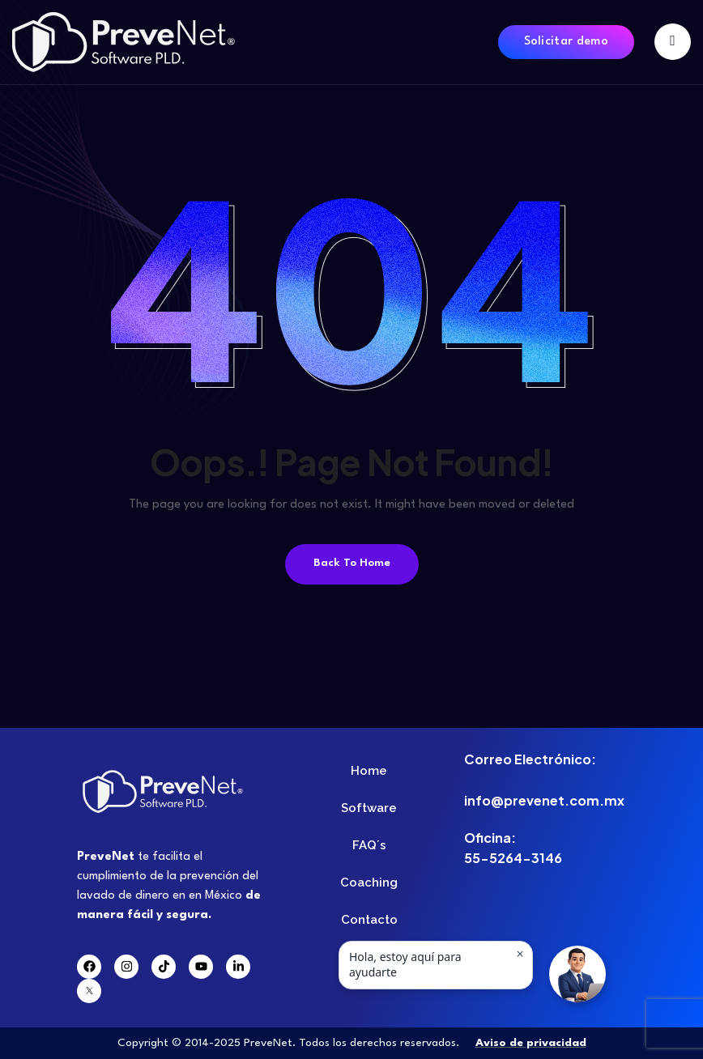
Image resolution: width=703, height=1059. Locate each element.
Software (369, 808)
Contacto (369, 919)
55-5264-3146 (513, 857)
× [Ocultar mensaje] (519, 953)
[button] (577, 974)
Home (369, 770)
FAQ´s (369, 845)
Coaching (369, 882)
